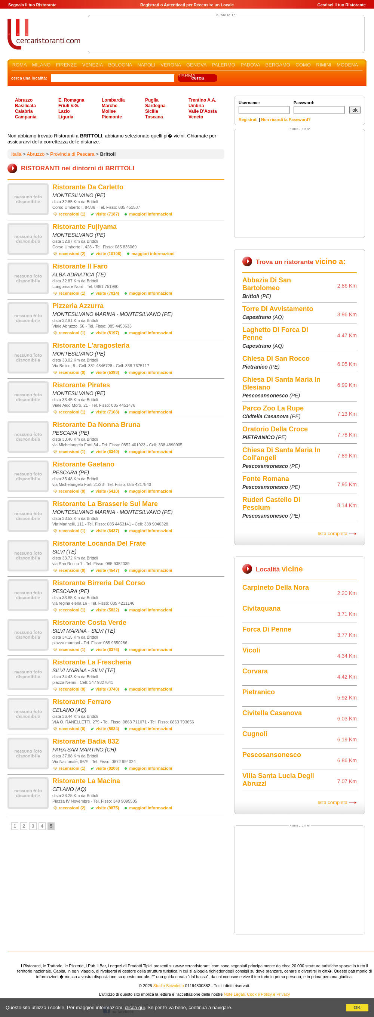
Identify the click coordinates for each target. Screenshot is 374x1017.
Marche (109, 105)
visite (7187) (107, 214)
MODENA (347, 65)
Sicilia (151, 111)
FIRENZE (66, 65)
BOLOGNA (120, 65)
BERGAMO (277, 65)
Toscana (154, 117)
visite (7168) (107, 412)
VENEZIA (92, 65)
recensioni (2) (72, 253)
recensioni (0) (72, 372)
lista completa (332, 533)
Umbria (196, 105)
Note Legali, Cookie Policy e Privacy (257, 994)
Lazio (64, 111)
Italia (16, 154)
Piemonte (112, 117)
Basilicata (25, 105)
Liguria (65, 117)
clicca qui (135, 1007)
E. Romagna (71, 100)
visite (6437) (107, 530)
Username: (264, 107)
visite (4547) (107, 570)
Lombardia (113, 100)
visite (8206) (107, 768)
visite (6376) (107, 649)
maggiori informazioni (150, 214)
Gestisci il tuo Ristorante (341, 5)
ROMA (19, 65)
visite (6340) (107, 451)
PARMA (186, 75)
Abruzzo (24, 100)
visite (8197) (107, 333)
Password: (319, 107)
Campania (25, 117)
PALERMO (223, 65)
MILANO (41, 65)
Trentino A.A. (202, 100)
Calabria (24, 111)
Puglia (152, 100)
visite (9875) (107, 808)
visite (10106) (109, 253)
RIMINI (323, 65)
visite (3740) (107, 689)
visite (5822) (107, 610)
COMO (302, 65)
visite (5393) (107, 372)
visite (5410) (107, 491)
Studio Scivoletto (168, 985)
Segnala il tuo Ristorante (32, 5)
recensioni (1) (72, 214)
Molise (109, 111)
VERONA (170, 65)
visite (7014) (107, 293)
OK (357, 1007)
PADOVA (250, 65)
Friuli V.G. (68, 105)
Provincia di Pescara (72, 154)
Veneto (195, 117)
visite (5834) (107, 728)
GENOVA (196, 65)
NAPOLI (146, 65)
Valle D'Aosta (202, 111)
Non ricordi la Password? (286, 119)
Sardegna (155, 105)
